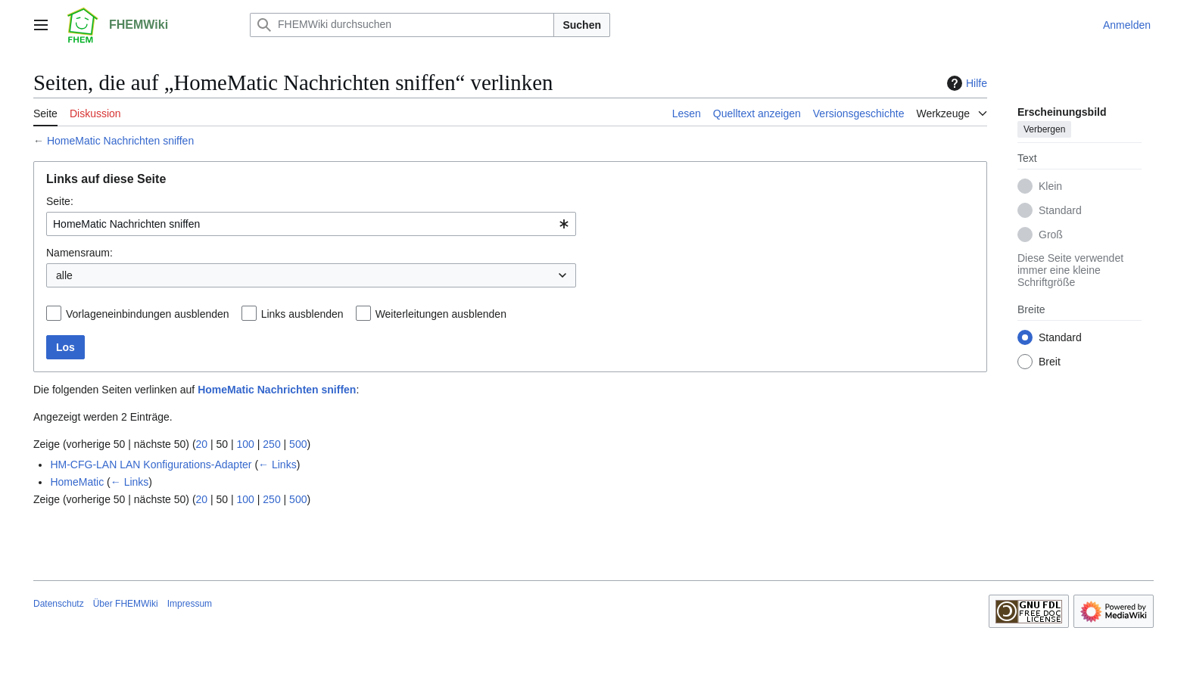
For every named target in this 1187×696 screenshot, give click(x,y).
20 (202, 444)
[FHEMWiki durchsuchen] (402, 25)
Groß (1051, 234)
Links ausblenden (302, 314)
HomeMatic (77, 482)
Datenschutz (58, 603)
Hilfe (965, 83)
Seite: (59, 201)
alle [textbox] (64, 275)
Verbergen (1044, 129)
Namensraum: (79, 253)
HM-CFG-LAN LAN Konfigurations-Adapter (150, 464)
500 (298, 444)
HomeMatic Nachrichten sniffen (120, 141)
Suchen (581, 25)
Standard (1060, 210)
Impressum (189, 603)
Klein (1050, 186)
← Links (277, 464)
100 (245, 444)
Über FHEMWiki (125, 603)
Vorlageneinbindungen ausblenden (147, 314)
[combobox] (311, 224)
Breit (1050, 362)
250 (271, 444)
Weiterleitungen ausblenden (440, 314)
